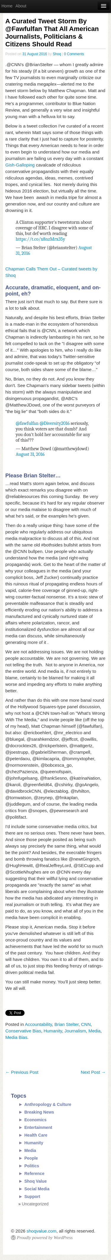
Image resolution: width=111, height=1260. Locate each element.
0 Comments (74, 54)
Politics (31, 1165)
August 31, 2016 (30, 454)
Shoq (57, 54)
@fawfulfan (27, 423)
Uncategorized (35, 1204)
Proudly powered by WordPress (45, 1237)
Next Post (93, 1072)
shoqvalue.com (42, 1230)
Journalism (75, 1030)
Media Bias (16, 1037)
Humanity (53, 1030)
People (31, 1158)
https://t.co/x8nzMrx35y (40, 239)
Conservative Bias (23, 1030)
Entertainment (38, 1127)
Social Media (36, 1188)
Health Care (35, 1135)
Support (32, 1196)
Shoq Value (35, 1181)
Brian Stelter (66, 1024)
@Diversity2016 (55, 423)
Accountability (38, 1024)
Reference (34, 1173)
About (20, 6)
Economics (35, 1119)
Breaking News (39, 1112)
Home (6, 6)
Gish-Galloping (20, 164)
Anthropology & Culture (47, 1104)
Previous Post (21, 1072)
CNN (86, 1024)
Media (95, 1030)
